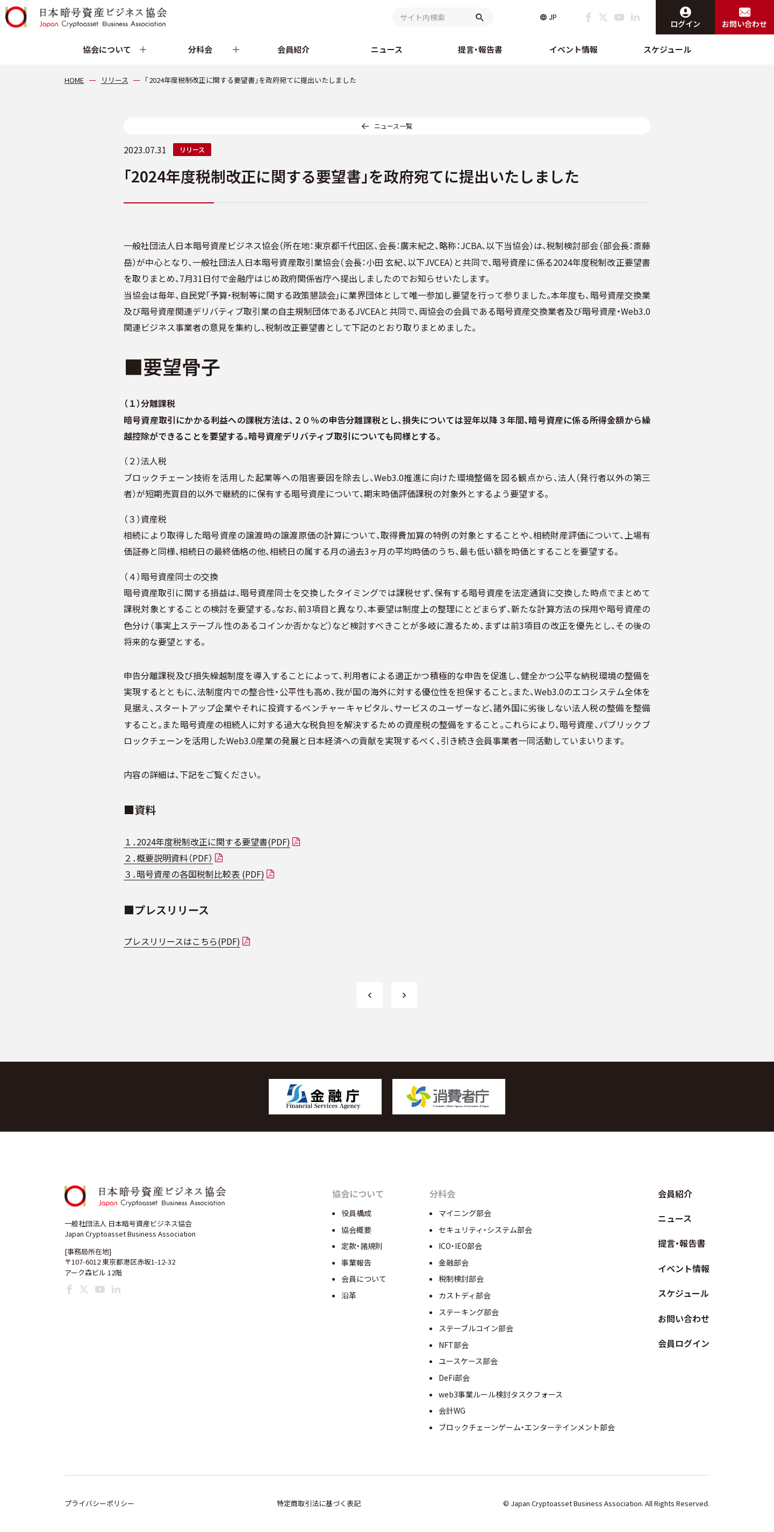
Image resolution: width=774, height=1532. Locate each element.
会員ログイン (684, 1343)
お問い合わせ (684, 1318)
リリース (192, 149)
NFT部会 (454, 1344)
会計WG (452, 1410)
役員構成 (356, 1213)
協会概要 (356, 1229)
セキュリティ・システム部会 (485, 1229)
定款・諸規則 (362, 1245)
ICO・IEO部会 (460, 1245)
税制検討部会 (461, 1278)
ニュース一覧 (393, 125)
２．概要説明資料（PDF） (168, 857)
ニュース (387, 49)
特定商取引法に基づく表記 (319, 1503)
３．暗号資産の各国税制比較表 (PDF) (194, 873)
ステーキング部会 (469, 1312)
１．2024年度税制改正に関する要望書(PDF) (207, 841)
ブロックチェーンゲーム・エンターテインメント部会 (527, 1427)
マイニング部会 (465, 1213)
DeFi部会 (454, 1377)
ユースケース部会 (468, 1360)
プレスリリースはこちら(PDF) (182, 941)
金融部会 (454, 1262)
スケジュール (667, 49)
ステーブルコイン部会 (476, 1328)
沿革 (348, 1295)
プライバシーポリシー (99, 1503)
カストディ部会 (465, 1295)
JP (553, 17)
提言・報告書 (480, 49)
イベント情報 (573, 49)
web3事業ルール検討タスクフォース (501, 1394)
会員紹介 (293, 49)
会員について (363, 1278)
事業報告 (356, 1262)
